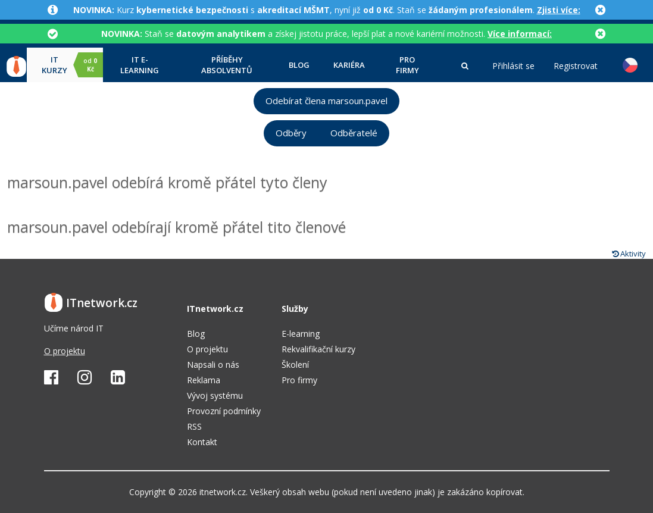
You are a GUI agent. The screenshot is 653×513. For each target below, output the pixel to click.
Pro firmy (407, 65)
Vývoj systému (215, 395)
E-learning (301, 333)
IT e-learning (139, 65)
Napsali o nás (213, 364)
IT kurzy (72, 64)
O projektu (64, 350)
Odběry (291, 133)
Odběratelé (353, 133)
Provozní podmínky (224, 411)
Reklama (203, 380)
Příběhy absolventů (226, 65)
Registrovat (576, 66)
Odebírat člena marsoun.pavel (326, 100)
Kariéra (349, 65)
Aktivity (629, 253)
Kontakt (202, 442)
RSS (194, 426)
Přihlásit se (513, 66)
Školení (295, 364)
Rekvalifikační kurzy (318, 349)
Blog (299, 65)
